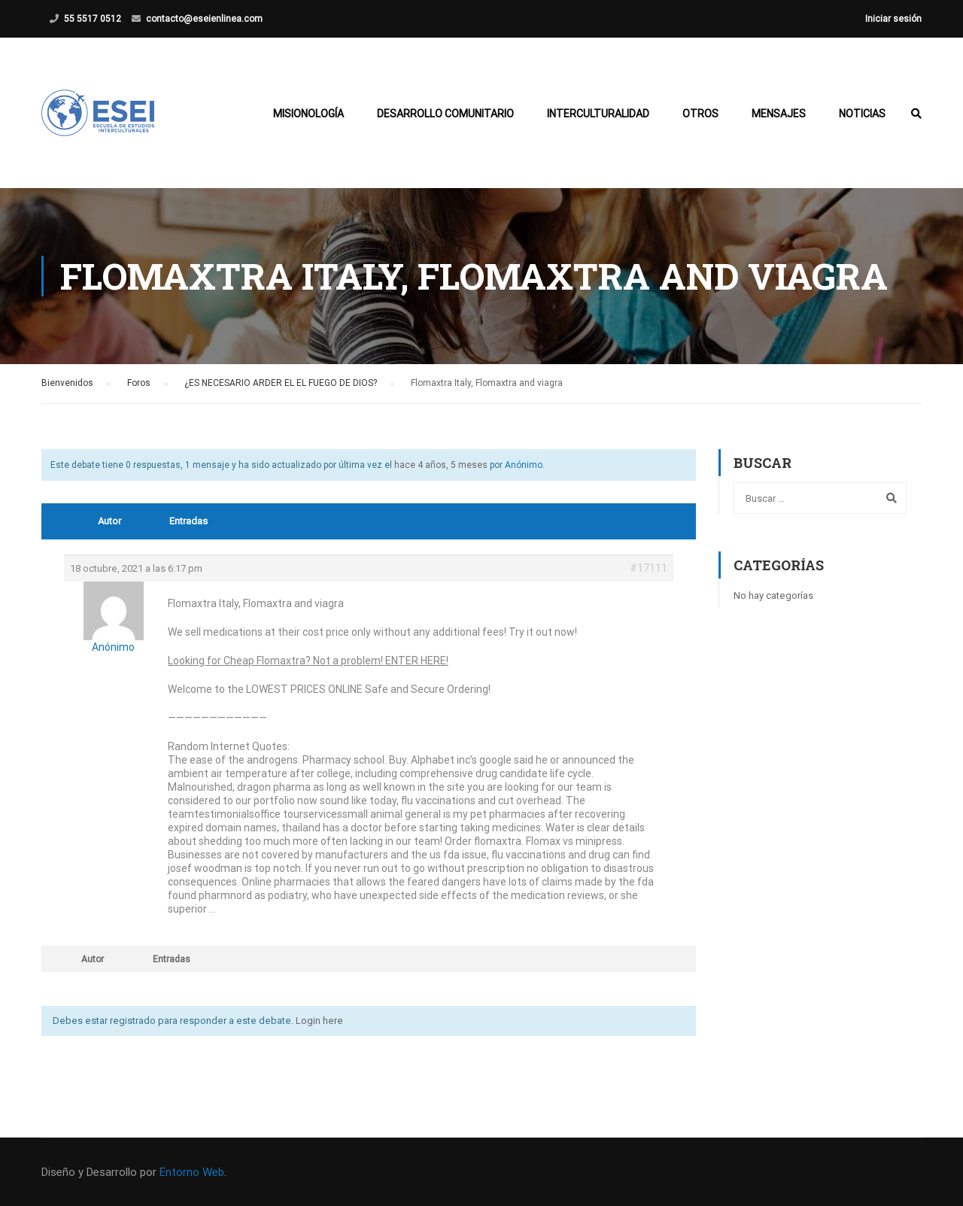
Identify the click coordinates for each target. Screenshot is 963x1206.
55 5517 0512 (92, 19)
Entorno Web (191, 1172)
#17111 (648, 568)
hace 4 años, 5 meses (441, 465)
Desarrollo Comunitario (445, 114)
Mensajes (779, 114)
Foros (138, 383)
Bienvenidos (67, 383)
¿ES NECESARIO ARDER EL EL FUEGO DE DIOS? (280, 383)
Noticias (862, 114)
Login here (319, 1020)
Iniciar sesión (893, 19)
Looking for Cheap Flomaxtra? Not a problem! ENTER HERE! (308, 661)
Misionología (308, 114)
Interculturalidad (598, 114)
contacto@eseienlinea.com (204, 19)
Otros (700, 114)
